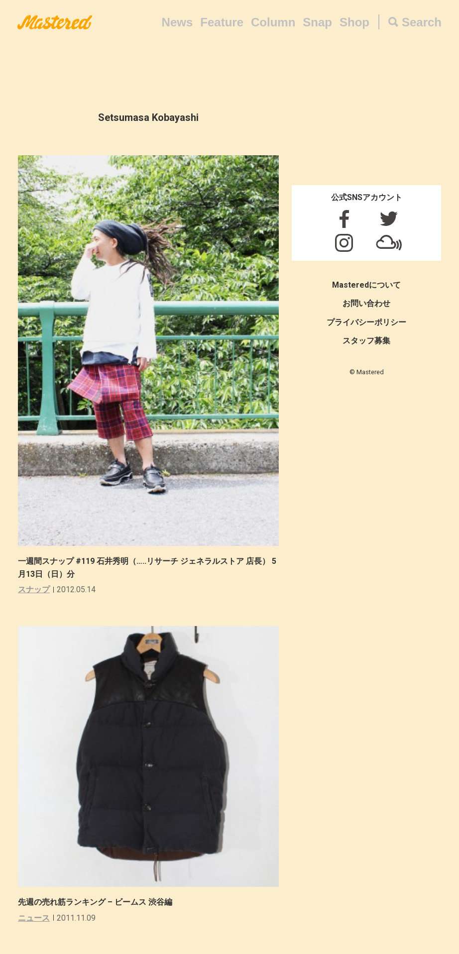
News (177, 22)
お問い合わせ (366, 303)
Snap (317, 22)
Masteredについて (366, 285)
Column (273, 22)
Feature (221, 22)
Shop (354, 22)
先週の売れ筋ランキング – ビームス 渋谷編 (95, 902)
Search (422, 22)
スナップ (34, 589)
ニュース (34, 918)
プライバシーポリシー (366, 322)
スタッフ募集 (366, 340)
